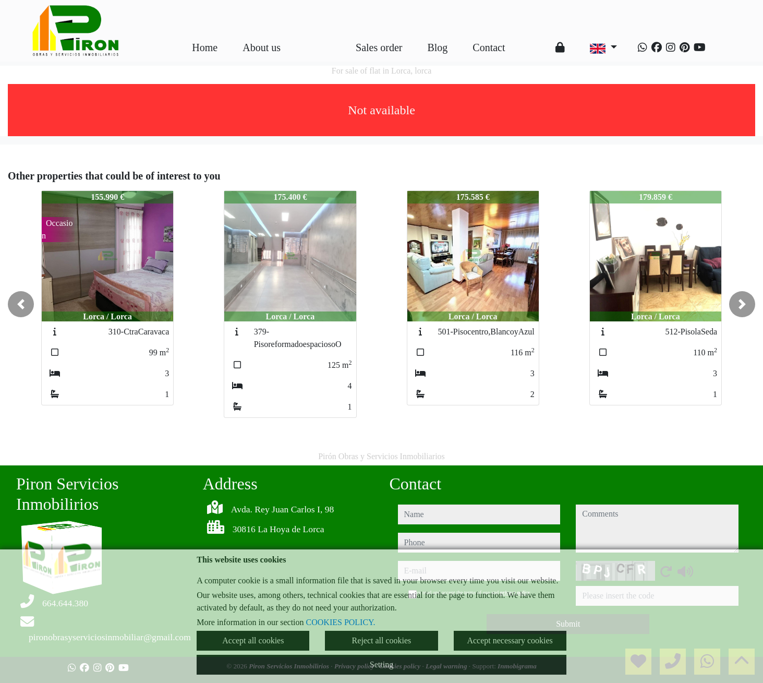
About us (262, 47)
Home (204, 47)
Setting (381, 664)
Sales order (379, 47)
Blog (437, 47)
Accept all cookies (253, 640)
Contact (489, 47)
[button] (21, 304)
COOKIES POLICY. (341, 622)
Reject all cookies (381, 640)
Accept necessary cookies (509, 640)
